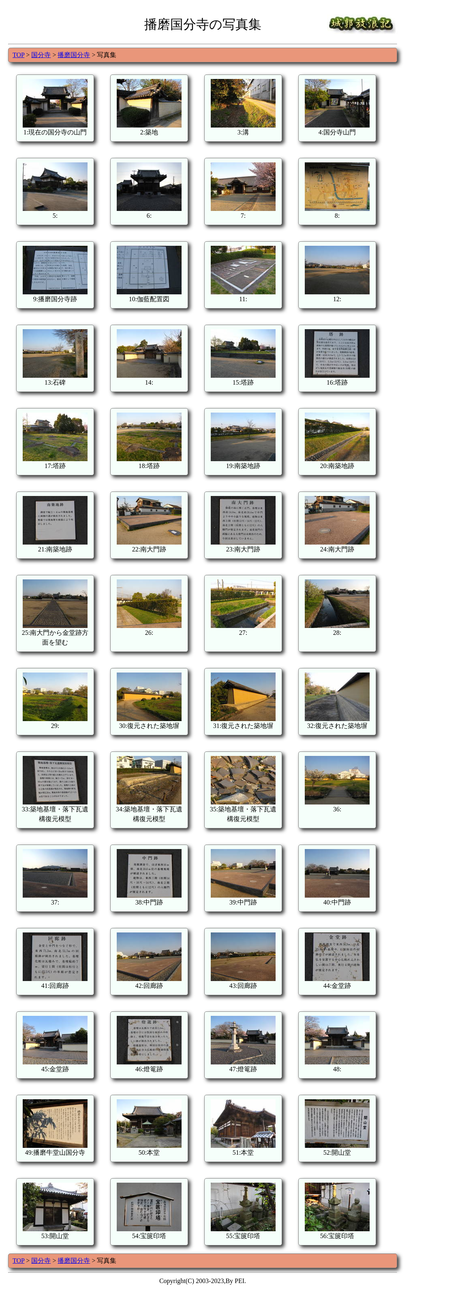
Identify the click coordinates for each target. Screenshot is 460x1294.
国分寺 (41, 54)
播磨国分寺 (74, 54)
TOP (18, 54)
